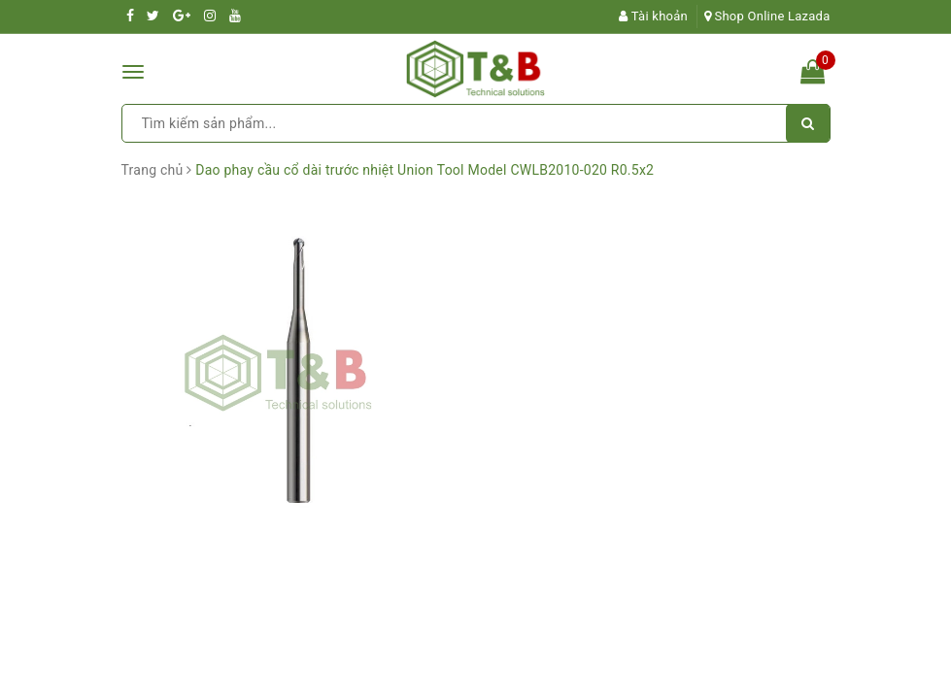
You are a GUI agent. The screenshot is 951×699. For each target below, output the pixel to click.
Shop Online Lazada (767, 16)
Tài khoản (653, 16)
